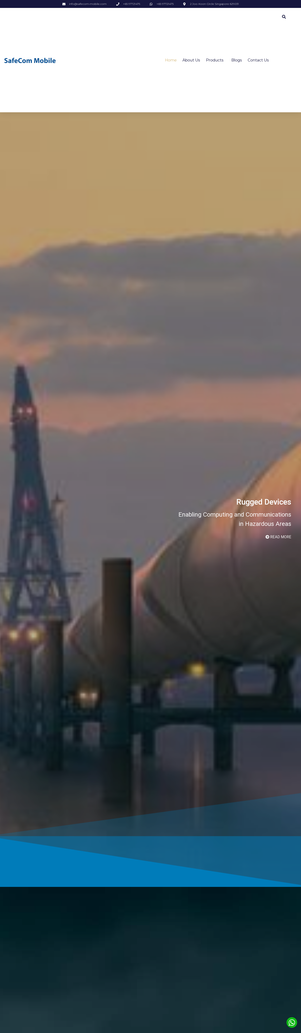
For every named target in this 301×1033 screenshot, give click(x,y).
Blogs (236, 60)
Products (215, 60)
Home (171, 60)
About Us (191, 60)
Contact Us (258, 60)
